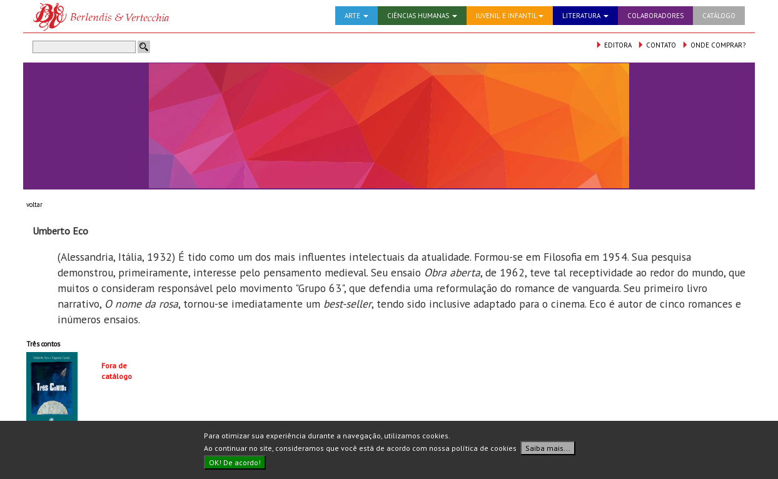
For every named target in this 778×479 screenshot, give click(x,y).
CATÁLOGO (718, 15)
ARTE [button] (356, 15)
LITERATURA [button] (585, 15)
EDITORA (613, 45)
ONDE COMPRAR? (713, 45)
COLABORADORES (655, 15)
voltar (34, 204)
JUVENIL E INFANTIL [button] (509, 15)
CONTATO (656, 45)
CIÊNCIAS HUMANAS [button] (422, 15)
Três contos (43, 344)
